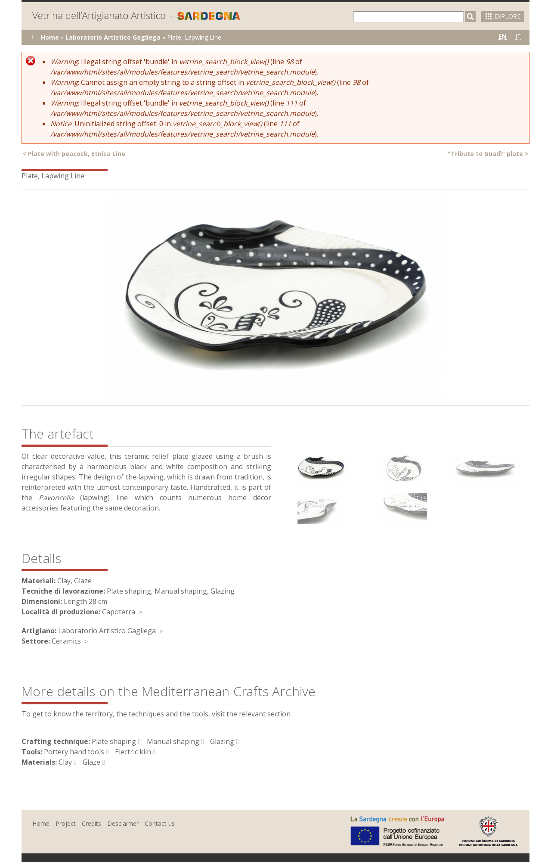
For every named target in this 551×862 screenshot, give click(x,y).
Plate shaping (114, 741)
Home (50, 37)
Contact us (160, 823)
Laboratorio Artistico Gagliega (113, 37)
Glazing (222, 741)
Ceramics (66, 641)
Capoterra (118, 611)
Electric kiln (133, 751)
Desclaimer (123, 823)
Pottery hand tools (74, 751)
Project (66, 823)
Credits (91, 823)
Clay (65, 762)
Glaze (91, 762)
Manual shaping (173, 741)
